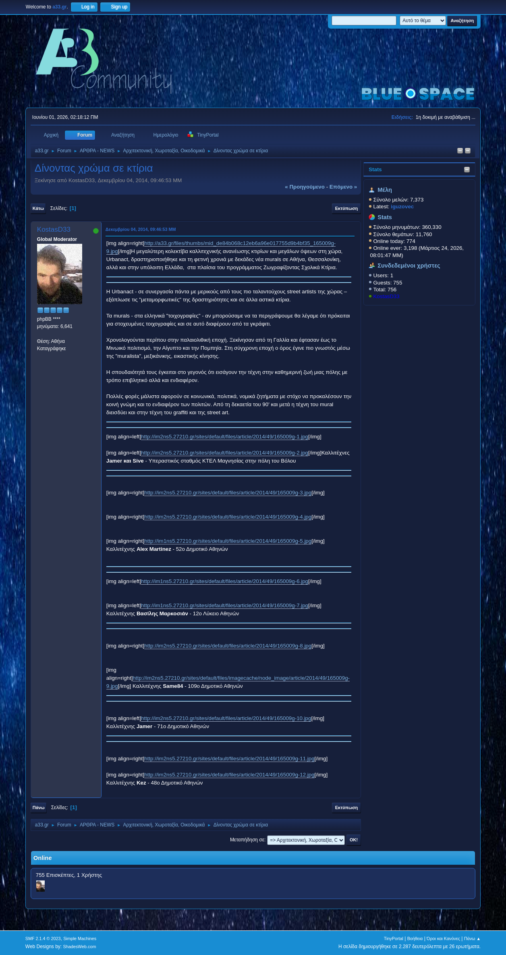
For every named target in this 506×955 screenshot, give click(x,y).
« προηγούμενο (305, 187)
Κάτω (38, 208)
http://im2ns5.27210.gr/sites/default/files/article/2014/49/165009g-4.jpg (227, 517)
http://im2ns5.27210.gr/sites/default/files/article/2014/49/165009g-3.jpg (227, 493)
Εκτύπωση (346, 208)
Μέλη (384, 190)
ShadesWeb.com (79, 946)
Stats (375, 169)
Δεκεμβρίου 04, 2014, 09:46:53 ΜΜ (141, 229)
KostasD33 (386, 296)
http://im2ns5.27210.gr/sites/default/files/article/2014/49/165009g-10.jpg (226, 718)
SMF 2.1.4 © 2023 (43, 938)
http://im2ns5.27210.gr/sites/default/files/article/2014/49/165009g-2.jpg (224, 453)
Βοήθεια (415, 938)
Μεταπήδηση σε (247, 840)
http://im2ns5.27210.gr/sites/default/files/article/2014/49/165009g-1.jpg (224, 437)
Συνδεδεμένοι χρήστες (408, 265)
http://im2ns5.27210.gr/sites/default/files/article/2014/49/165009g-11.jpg (229, 759)
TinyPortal (393, 938)
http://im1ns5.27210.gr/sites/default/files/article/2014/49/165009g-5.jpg (227, 541)
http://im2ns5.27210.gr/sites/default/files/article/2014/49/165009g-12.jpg (229, 775)
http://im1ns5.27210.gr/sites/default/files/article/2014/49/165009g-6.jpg (224, 581)
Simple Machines (79, 938)
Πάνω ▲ (472, 938)
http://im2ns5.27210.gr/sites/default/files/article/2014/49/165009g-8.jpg (227, 646)
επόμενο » (343, 187)
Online (42, 858)
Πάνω (39, 807)
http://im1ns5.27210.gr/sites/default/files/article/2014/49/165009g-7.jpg (224, 605)
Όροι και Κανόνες (443, 938)
